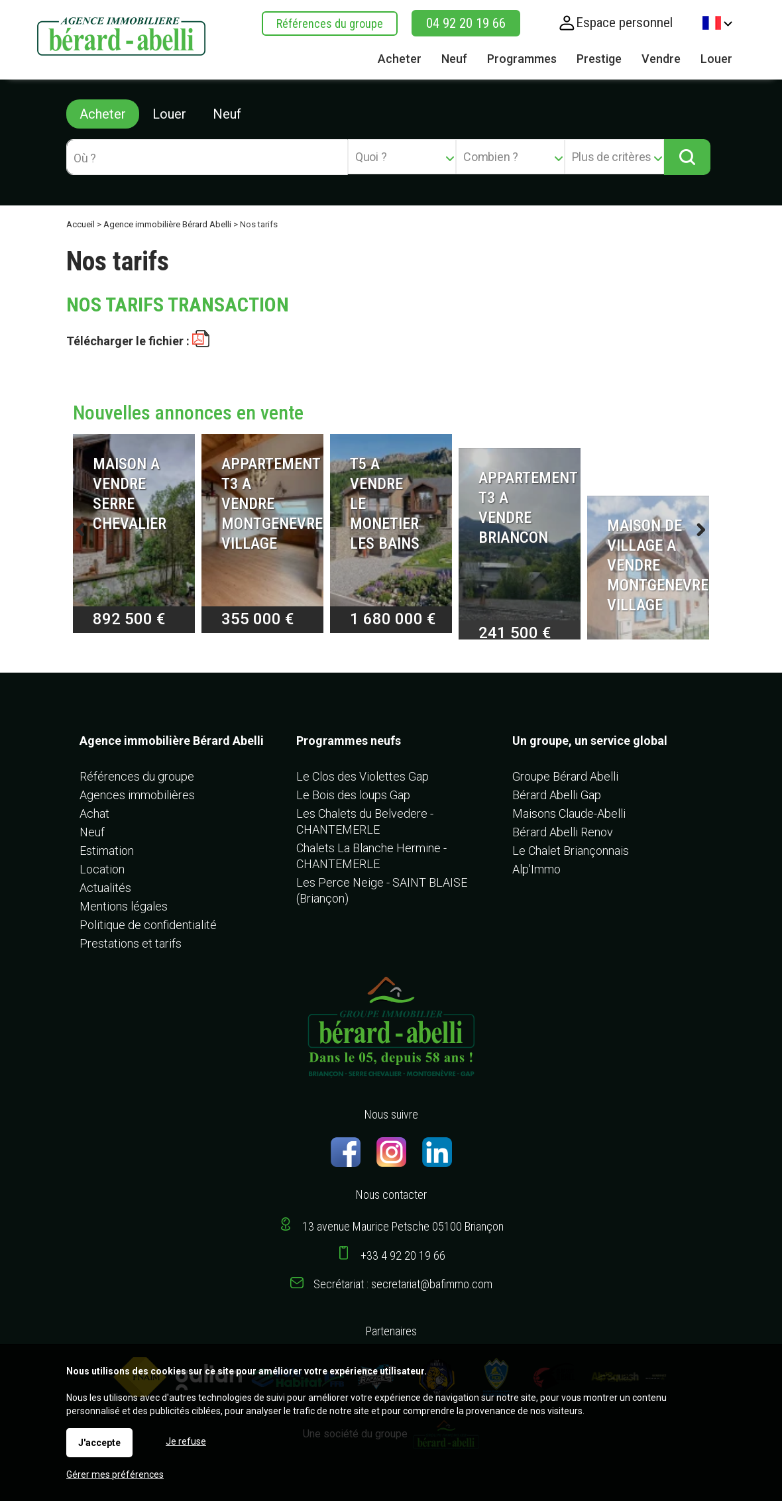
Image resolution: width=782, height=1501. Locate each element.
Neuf (227, 114)
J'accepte (99, 1442)
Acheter (103, 114)
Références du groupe (329, 23)
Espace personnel (624, 22)
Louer (169, 114)
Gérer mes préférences (115, 1474)
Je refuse (186, 1441)
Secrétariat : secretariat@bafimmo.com (402, 1284)
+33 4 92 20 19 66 (403, 1255)
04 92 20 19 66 (466, 23)
